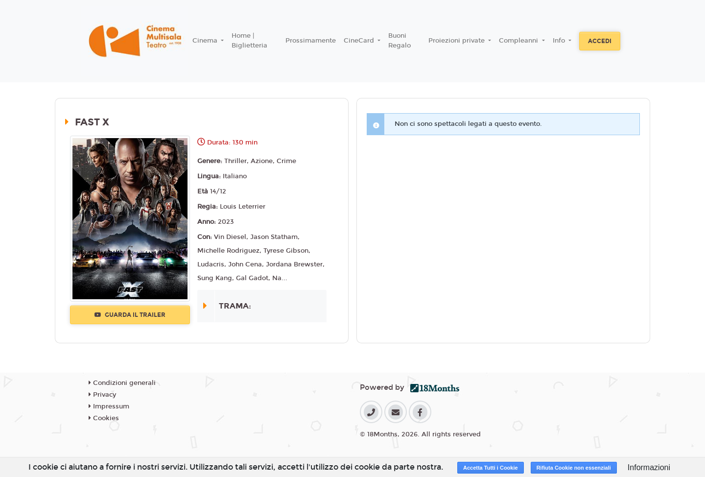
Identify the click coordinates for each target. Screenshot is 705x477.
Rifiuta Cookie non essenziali (574, 468)
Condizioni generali (122, 383)
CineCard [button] (360, 41)
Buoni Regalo (399, 40)
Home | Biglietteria (249, 40)
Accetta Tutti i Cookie (490, 468)
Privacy (102, 395)
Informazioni (649, 467)
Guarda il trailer (129, 314)
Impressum (109, 406)
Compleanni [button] (519, 41)
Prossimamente (310, 41)
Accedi (599, 41)
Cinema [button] (205, 41)
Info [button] (560, 41)
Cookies (104, 418)
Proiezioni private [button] (457, 41)
